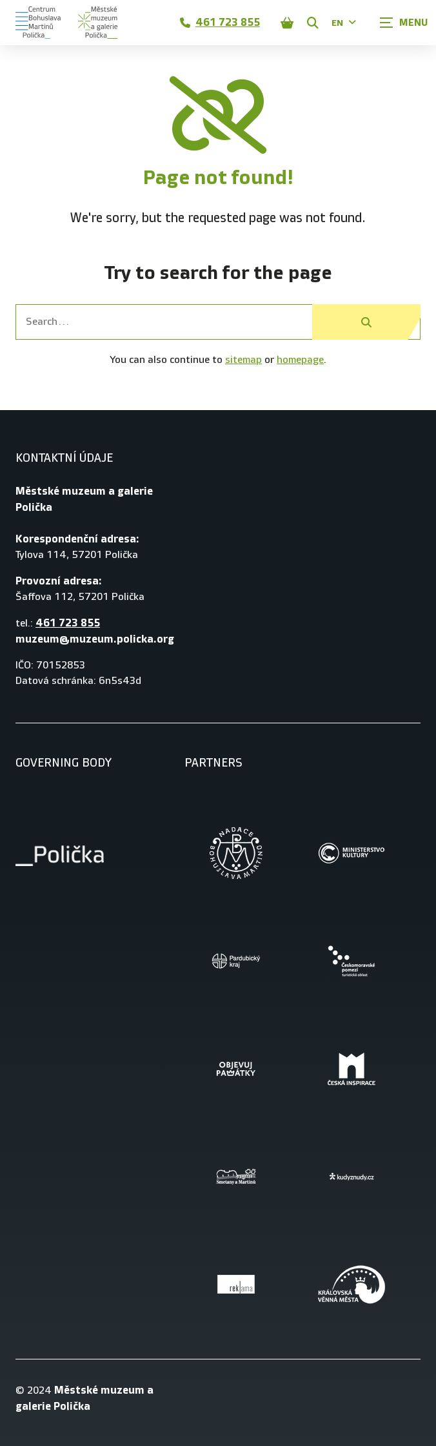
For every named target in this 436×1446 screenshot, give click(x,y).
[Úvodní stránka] (66, 22)
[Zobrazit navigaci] (404, 22)
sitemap (243, 360)
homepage (300, 360)
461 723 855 (220, 22)
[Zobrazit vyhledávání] (313, 23)
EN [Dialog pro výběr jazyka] (344, 22)
